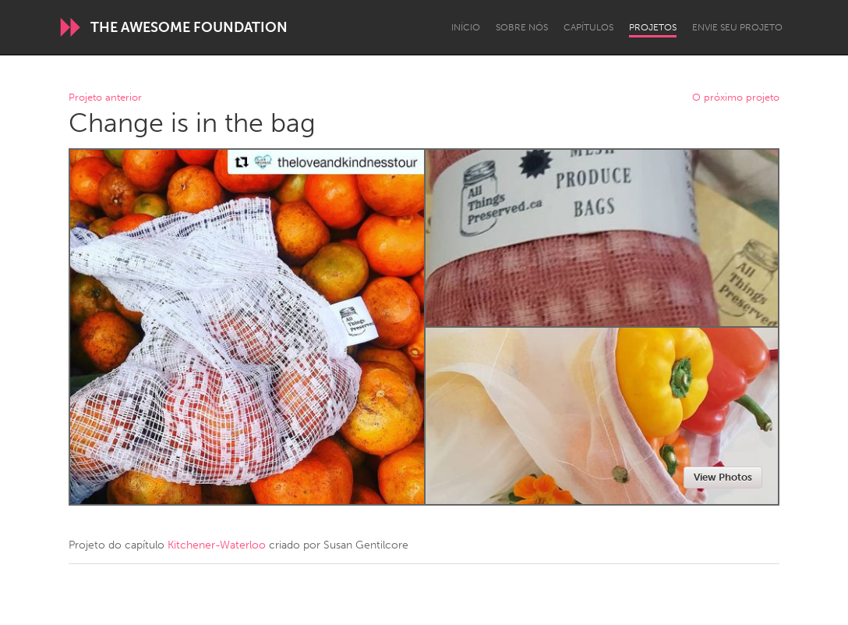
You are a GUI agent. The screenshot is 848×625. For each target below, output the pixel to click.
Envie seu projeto (737, 27)
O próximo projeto (735, 98)
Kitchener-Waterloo (217, 545)
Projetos (653, 27)
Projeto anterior (105, 98)
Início (465, 27)
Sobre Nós (522, 27)
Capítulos (588, 27)
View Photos (723, 477)
